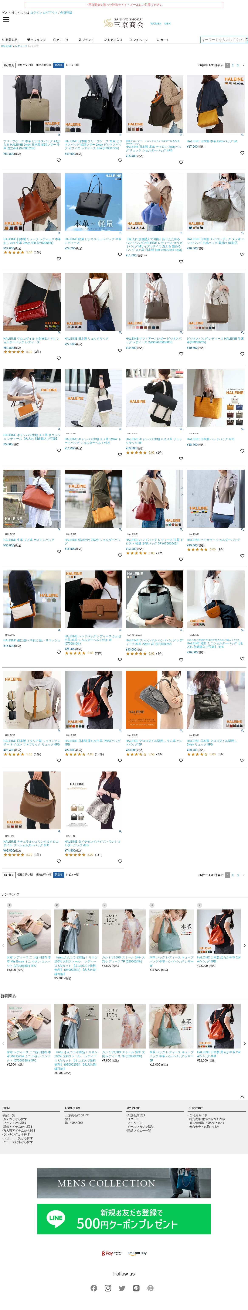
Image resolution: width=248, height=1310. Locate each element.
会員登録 (66, 12)
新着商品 (9, 40)
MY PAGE (133, 1108)
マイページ (138, 40)
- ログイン (132, 1119)
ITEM (6, 1108)
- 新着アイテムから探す (17, 1126)
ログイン (36, 12)
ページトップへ (242, 1096)
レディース (21, 46)
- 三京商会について (76, 1115)
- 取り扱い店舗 (73, 1123)
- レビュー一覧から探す (17, 1138)
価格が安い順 (25, 64)
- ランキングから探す (16, 1134)
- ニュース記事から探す (17, 1142)
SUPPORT (195, 1108)
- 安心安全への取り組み (203, 1126)
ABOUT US (72, 1108)
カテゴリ (60, 40)
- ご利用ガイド (197, 1115)
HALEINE (6, 46)
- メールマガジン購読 (140, 1126)
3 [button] (238, 65)
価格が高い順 (43, 64)
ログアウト (50, 12)
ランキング (36, 40)
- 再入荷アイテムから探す (19, 1130)
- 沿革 (67, 1119)
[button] (243, 65)
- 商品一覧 (8, 1115)
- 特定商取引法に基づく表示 (206, 1119)
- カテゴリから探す (14, 1119)
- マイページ (134, 1123)
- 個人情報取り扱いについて (206, 1123)
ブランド (86, 40)
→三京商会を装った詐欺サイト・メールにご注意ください (124, 4)
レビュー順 (72, 64)
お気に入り (113, 40)
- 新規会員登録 (135, 1115)
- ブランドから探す (14, 1123)
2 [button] (233, 65)
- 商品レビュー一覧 (138, 1130)
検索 (246, 40)
